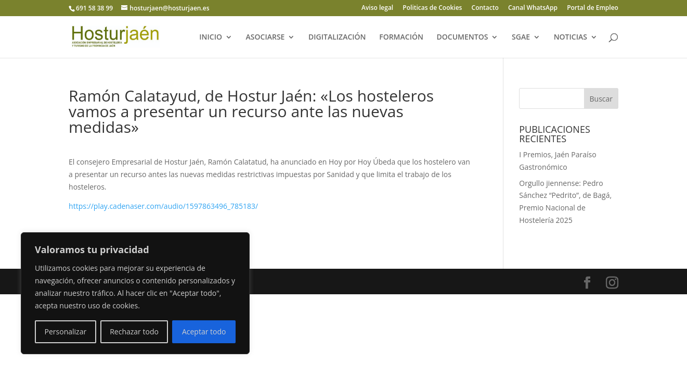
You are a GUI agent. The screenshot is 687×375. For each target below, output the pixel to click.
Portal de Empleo (592, 8)
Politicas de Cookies (432, 8)
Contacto (485, 8)
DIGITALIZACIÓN (337, 37)
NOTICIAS (570, 37)
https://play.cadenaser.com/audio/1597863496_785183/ (163, 206)
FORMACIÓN (401, 37)
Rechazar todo (134, 331)
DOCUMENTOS (462, 37)
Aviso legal (377, 8)
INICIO (210, 37)
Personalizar (66, 331)
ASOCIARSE (265, 37)
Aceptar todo (204, 331)
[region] (135, 293)
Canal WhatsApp (533, 8)
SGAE (521, 37)
